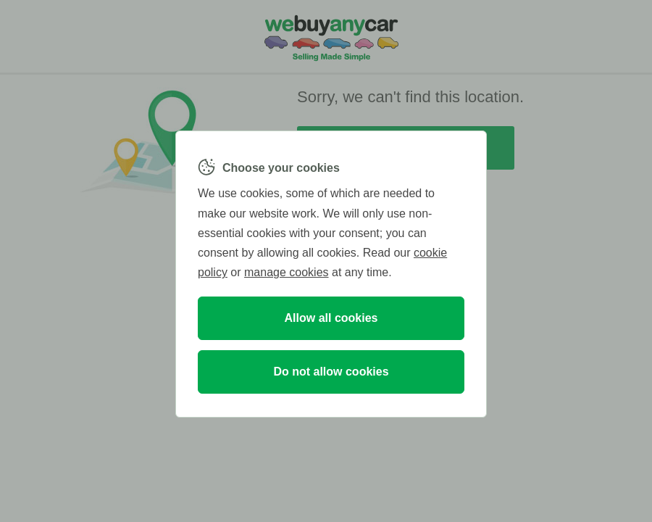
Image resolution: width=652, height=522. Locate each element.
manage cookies (286, 272)
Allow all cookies (331, 318)
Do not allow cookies (330, 371)
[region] (331, 274)
